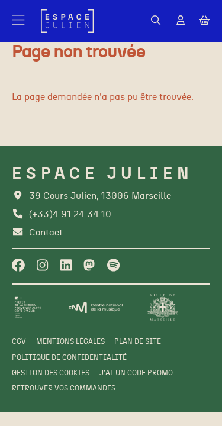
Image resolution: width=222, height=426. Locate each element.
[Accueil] (67, 21)
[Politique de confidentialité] (69, 358)
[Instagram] (42, 266)
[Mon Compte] (180, 21)
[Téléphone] (61, 214)
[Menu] (19, 21)
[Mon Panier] (204, 21)
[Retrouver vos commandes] (63, 389)
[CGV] (19, 342)
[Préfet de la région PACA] (28, 307)
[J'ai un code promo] (136, 373)
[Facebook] (18, 266)
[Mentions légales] (70, 342)
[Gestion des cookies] (50, 373)
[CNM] (96, 307)
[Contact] (37, 232)
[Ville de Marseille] (162, 307)
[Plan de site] (137, 342)
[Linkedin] (66, 266)
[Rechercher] (156, 21)
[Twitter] (89, 266)
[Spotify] (113, 266)
